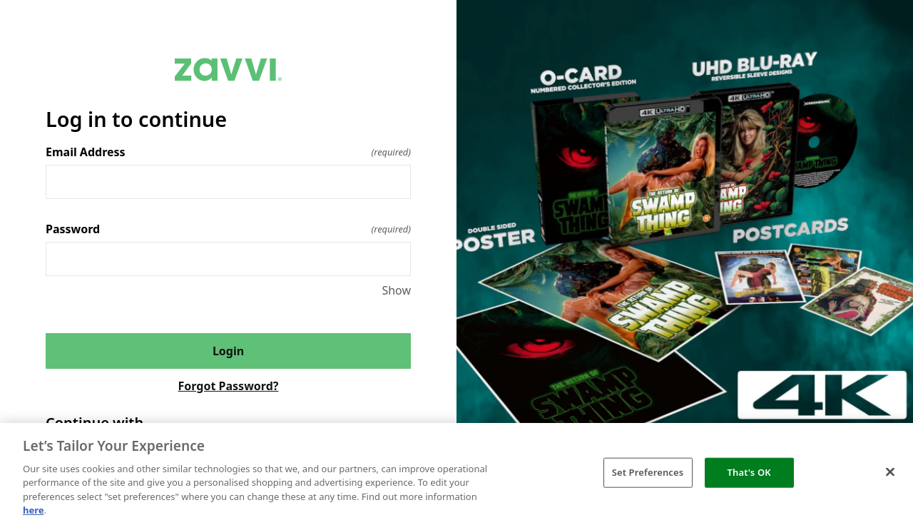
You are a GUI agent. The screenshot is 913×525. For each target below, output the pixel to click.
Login (228, 351)
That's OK (749, 472)
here (33, 510)
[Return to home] (228, 69)
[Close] (890, 472)
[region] (456, 474)
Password (228, 229)
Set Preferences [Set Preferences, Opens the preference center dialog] (648, 472)
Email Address (228, 152)
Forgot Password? (228, 386)
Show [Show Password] (396, 290)
